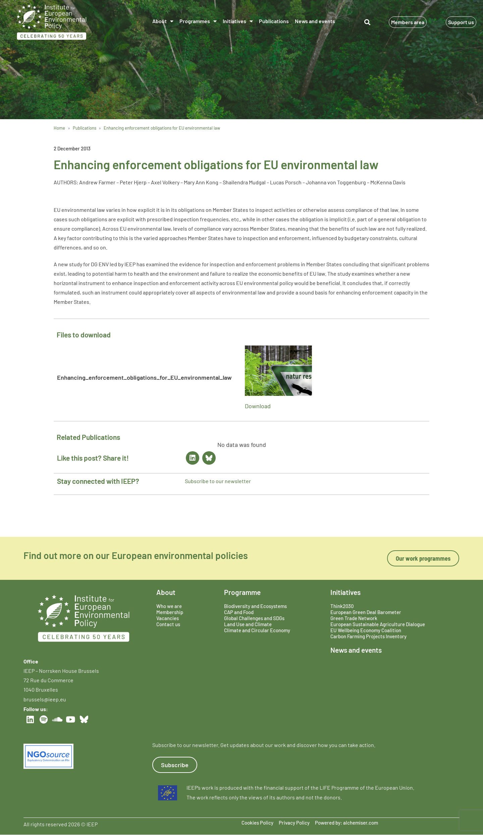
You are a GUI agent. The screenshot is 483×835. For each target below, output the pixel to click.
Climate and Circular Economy (257, 630)
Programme (242, 592)
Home (59, 128)
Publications (274, 21)
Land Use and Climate (248, 624)
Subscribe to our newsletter (218, 481)
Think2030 (342, 606)
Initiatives (238, 21)
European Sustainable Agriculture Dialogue (377, 624)
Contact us (168, 624)
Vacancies (167, 618)
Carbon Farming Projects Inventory (368, 636)
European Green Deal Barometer (365, 612)
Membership (169, 612)
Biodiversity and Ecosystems (255, 606)
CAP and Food (239, 612)
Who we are (169, 606)
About (162, 21)
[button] (367, 22)
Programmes (198, 21)
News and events (315, 21)
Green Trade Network (353, 618)
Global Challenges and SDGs (254, 618)
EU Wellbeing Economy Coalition (365, 630)
